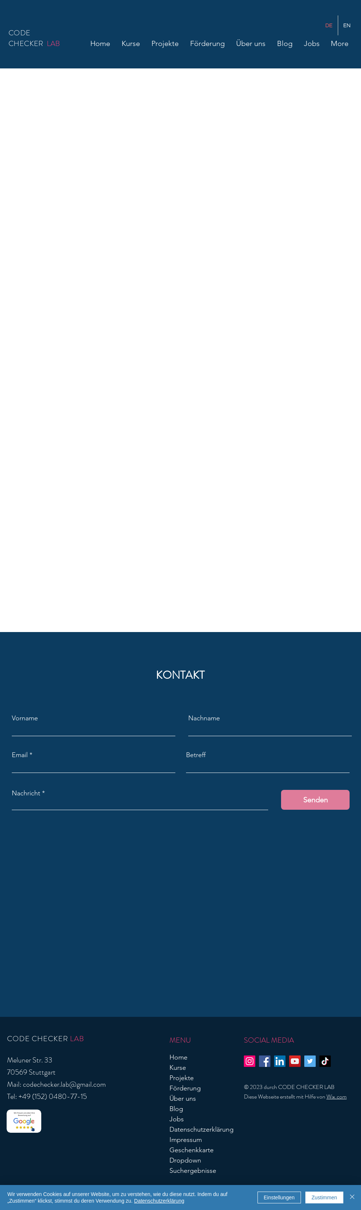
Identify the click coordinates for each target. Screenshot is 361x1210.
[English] (347, 25)
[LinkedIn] (279, 1061)
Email (20, 755)
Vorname (25, 718)
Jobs (176, 1119)
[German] (329, 25)
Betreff (196, 755)
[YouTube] (295, 1061)
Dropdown (185, 1160)
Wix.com (336, 1096)
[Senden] (315, 800)
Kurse (177, 1068)
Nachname (204, 718)
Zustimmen (324, 1197)
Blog (176, 1109)
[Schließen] (352, 1197)
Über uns (182, 1098)
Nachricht (26, 793)
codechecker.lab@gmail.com (64, 1084)
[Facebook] (264, 1061)
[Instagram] (249, 1061)
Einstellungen (279, 1197)
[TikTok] (325, 1061)
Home (178, 1057)
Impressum (185, 1140)
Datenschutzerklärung (201, 1129)
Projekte (181, 1078)
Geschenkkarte (191, 1150)
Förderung (185, 1088)
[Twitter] (310, 1061)
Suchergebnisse (192, 1171)
